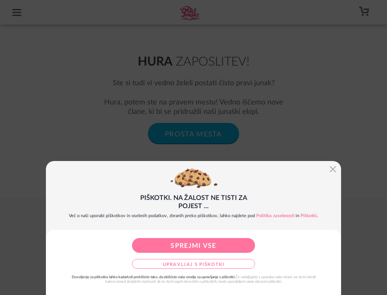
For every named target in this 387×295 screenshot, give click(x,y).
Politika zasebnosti (275, 215)
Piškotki (308, 215)
